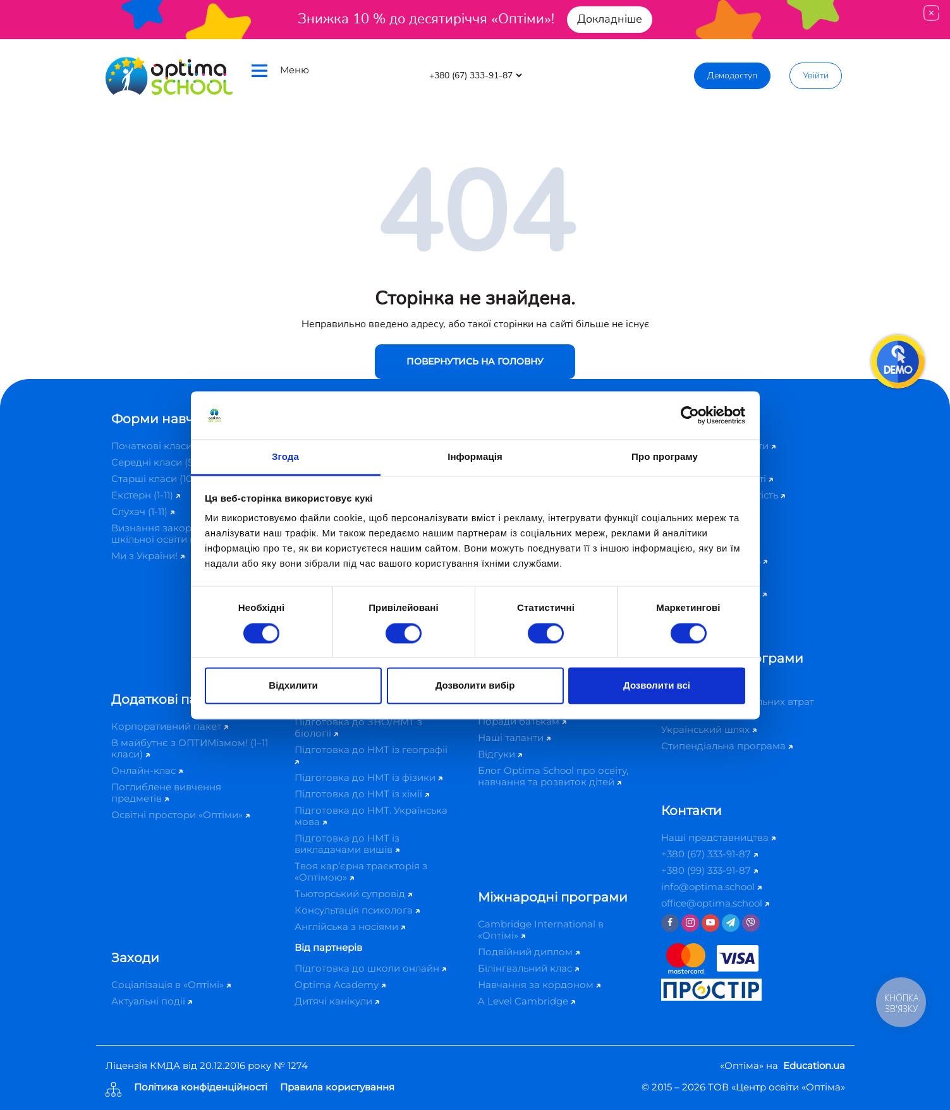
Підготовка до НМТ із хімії (362, 794)
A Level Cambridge (526, 1001)
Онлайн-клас (147, 770)
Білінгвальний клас (528, 968)
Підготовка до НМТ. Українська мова (371, 816)
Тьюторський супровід (353, 894)
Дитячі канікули (337, 1001)
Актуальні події (151, 1001)
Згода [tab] (285, 457)
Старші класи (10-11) (161, 479)
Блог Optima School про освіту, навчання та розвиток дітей (553, 776)
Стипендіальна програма (727, 746)
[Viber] (751, 923)
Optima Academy (340, 985)
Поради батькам (522, 721)
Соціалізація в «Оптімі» (171, 985)
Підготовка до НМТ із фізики (368, 777)
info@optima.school (711, 887)
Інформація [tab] (475, 457)
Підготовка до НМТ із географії (371, 754)
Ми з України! (148, 556)
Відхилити (293, 685)
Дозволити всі (656, 685)
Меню (280, 70)
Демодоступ (732, 75)
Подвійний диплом (529, 952)
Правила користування (337, 1087)
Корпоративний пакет (169, 726)
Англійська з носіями (350, 926)
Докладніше (609, 19)
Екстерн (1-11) (145, 495)
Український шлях (709, 729)
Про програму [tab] (664, 457)
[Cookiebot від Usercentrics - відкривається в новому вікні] (690, 415)
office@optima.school (715, 903)
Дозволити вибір (475, 685)
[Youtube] (710, 923)
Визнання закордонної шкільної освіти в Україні (175, 533)
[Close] (931, 13)
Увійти (816, 75)
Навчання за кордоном (539, 985)
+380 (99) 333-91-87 (709, 870)
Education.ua (814, 1065)
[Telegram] (731, 923)
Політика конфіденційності (200, 1087)
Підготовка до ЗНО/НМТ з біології (358, 727)
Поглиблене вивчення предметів (166, 792)
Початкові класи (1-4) (166, 446)
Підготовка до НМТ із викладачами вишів (347, 843)
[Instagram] (690, 923)
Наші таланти (514, 738)
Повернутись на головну (475, 361)
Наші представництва (718, 837)
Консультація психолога (357, 910)
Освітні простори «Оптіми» (180, 815)
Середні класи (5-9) (161, 462)
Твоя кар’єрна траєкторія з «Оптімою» (361, 871)
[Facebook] (670, 923)
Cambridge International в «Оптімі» (541, 929)
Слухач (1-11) (142, 511)
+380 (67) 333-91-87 (709, 854)
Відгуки (500, 754)
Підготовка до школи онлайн (370, 968)
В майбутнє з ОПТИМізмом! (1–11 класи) (189, 748)
